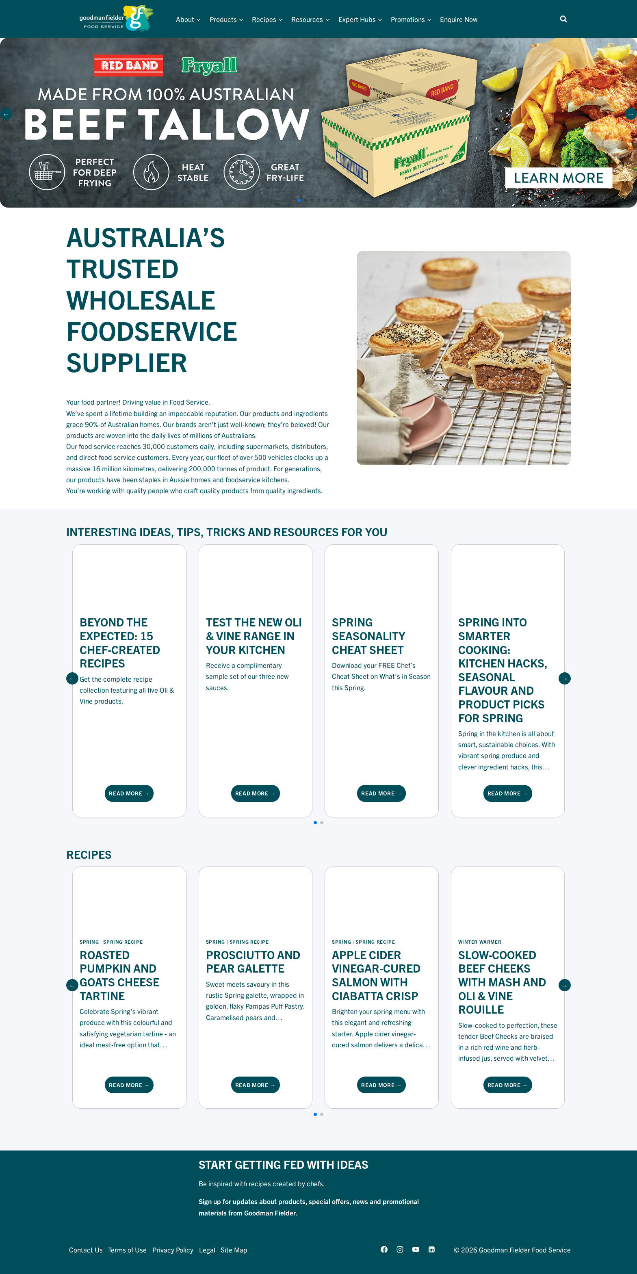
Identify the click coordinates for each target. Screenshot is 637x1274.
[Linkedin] (432, 1249)
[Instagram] (400, 1249)
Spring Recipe (123, 941)
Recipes (89, 854)
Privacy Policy (172, 1249)
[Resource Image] (129, 577)
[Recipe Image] (129, 899)
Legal (207, 1249)
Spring (89, 941)
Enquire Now (459, 19)
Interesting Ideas (118, 531)
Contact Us (86, 1249)
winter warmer (480, 941)
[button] (631, 114)
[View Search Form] (563, 19)
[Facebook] (384, 1249)
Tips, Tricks (211, 531)
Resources (306, 531)
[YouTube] (415, 1249)
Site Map (234, 1249)
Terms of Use (127, 1249)
